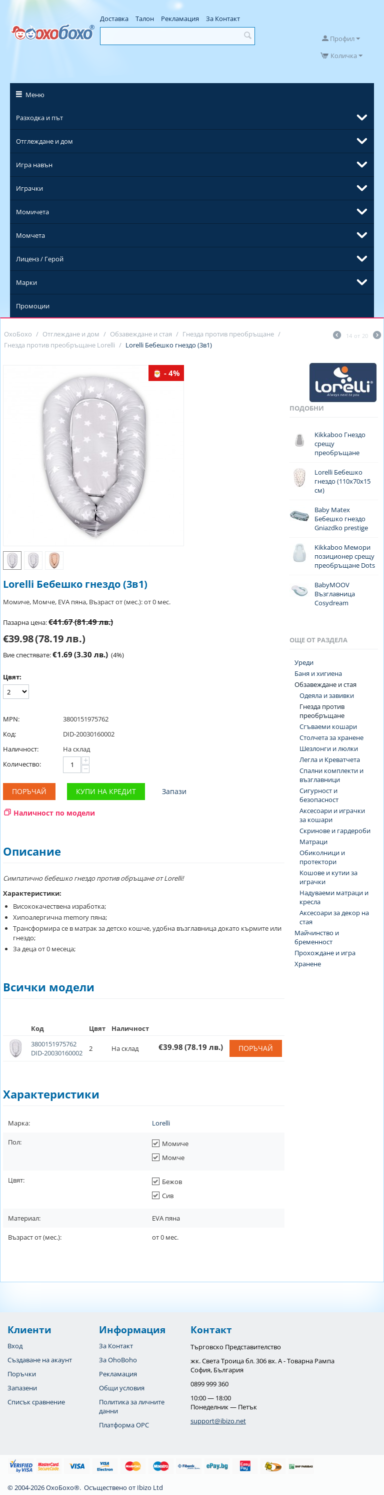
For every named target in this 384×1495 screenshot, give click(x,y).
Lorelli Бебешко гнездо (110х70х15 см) (342, 481)
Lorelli (161, 1123)
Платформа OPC (124, 1424)
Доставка (114, 18)
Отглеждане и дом (44, 141)
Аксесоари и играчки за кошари (332, 815)
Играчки (29, 188)
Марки (26, 282)
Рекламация (180, 18)
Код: (9, 733)
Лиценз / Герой (40, 258)
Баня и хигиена (318, 673)
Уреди (304, 662)
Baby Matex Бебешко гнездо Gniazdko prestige (341, 518)
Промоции (33, 305)
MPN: (11, 718)
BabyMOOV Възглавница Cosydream (334, 593)
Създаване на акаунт (40, 1359)
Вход (15, 1345)
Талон (145, 18)
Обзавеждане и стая (325, 684)
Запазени (22, 1387)
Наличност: (20, 749)
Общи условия (121, 1387)
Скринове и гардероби (335, 830)
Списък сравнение (36, 1401)
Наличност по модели (54, 813)
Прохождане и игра (325, 952)
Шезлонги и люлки (329, 748)
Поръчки (22, 1373)
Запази (174, 791)
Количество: (22, 764)
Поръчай (29, 791)
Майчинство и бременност (316, 937)
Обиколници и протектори (322, 857)
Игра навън (34, 164)
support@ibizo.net (218, 1420)
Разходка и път (39, 117)
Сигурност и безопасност (319, 795)
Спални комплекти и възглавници (332, 775)
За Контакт (223, 18)
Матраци (314, 841)
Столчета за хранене (332, 737)
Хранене (307, 963)
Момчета (30, 235)
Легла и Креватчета (330, 759)
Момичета (32, 211)
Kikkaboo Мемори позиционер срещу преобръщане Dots (344, 556)
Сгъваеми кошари (328, 726)
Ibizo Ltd (150, 1487)
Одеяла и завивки (327, 695)
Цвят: (12, 676)
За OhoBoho (118, 1359)
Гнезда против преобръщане (322, 711)
